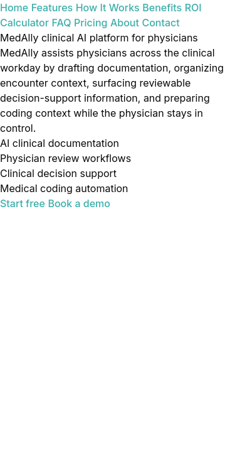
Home (14, 7)
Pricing (90, 22)
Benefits (162, 7)
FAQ (61, 22)
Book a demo (79, 203)
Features (52, 7)
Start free (22, 203)
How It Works (108, 7)
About (124, 22)
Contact (160, 22)
